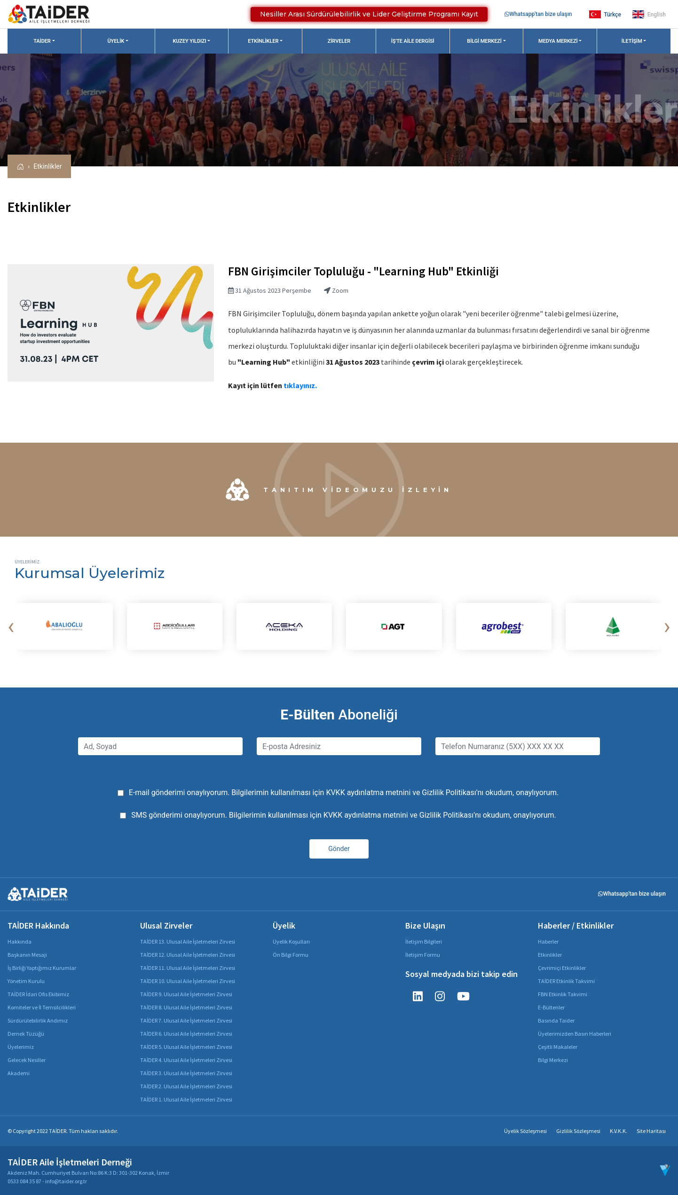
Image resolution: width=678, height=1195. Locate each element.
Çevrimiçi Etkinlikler (562, 967)
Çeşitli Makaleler (557, 1046)
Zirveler (339, 41)
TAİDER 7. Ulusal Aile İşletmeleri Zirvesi (186, 1020)
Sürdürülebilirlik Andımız (38, 1020)
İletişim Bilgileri (423, 941)
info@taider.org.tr (66, 1181)
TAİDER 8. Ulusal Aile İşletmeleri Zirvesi (186, 1007)
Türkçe (605, 14)
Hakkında (20, 941)
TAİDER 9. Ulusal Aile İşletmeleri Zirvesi (186, 994)
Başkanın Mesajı (27, 954)
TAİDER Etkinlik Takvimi (566, 980)
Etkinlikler (47, 166)
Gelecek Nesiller (27, 1059)
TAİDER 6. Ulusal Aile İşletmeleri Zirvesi (186, 1033)
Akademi (19, 1073)
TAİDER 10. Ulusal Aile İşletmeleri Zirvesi (187, 980)
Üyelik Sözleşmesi (525, 1130)
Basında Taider (556, 1020)
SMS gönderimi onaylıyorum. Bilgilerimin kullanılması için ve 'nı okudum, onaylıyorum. (343, 815)
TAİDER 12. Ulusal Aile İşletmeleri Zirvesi (187, 954)
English (649, 14)
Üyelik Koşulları (291, 941)
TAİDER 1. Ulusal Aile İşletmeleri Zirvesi (186, 1099)
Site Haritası (651, 1130)
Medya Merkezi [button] (557, 41)
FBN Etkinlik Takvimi (562, 994)
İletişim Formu (422, 954)
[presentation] (11, 626)
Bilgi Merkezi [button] (484, 41)
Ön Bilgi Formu (290, 954)
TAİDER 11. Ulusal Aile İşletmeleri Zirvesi (187, 967)
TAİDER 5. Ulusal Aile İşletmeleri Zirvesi (186, 1046)
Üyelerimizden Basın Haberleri (574, 1033)
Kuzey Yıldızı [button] (189, 41)
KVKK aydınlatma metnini (368, 792)
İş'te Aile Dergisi (412, 41)
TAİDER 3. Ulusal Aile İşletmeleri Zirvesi (186, 1073)
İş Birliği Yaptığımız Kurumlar (42, 967)
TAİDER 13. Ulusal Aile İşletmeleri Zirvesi (187, 941)
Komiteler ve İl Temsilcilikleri (42, 1007)
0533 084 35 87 (24, 1181)
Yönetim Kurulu (26, 980)
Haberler (548, 941)
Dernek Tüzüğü (26, 1033)
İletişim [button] (632, 41)
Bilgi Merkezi (553, 1059)
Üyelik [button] (115, 41)
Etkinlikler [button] (263, 41)
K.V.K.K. (618, 1130)
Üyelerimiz (21, 1046)
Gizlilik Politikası (449, 792)
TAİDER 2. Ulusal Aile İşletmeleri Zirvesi (186, 1086)
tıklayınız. (299, 385)
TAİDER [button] (42, 41)
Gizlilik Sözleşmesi (578, 1130)
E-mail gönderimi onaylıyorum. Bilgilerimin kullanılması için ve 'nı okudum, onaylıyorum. (344, 792)
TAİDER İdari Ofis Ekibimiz (38, 994)
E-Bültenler (551, 1007)
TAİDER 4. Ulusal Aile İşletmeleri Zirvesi (186, 1059)
